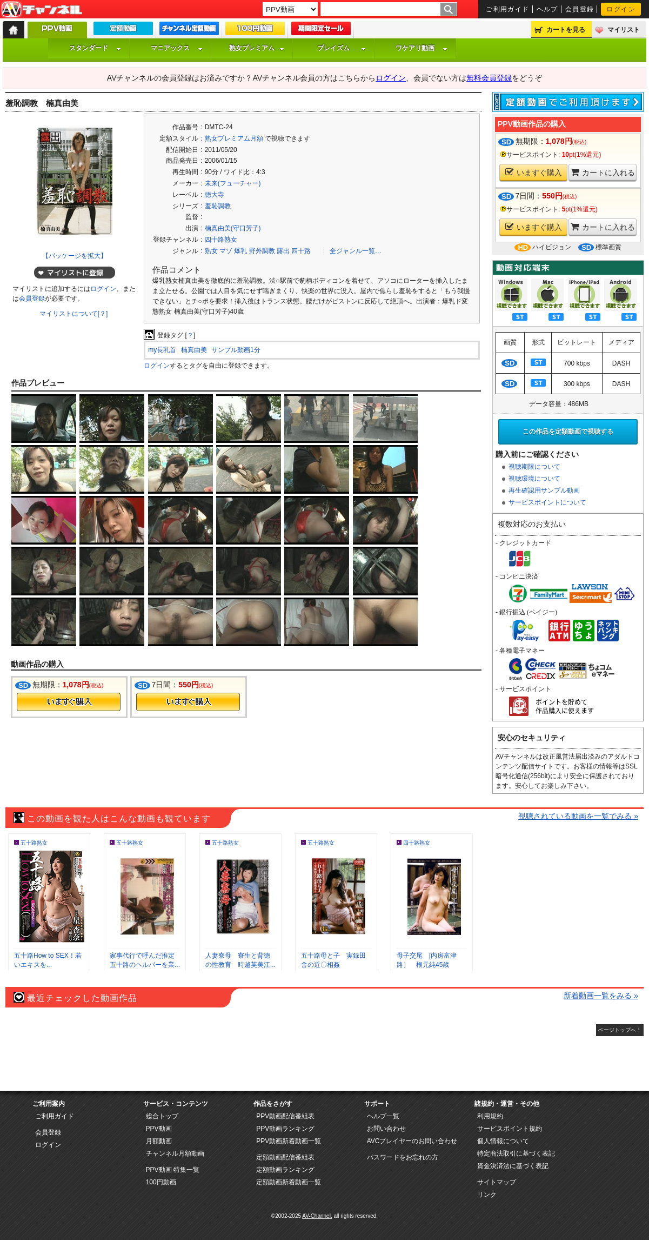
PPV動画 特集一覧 (172, 1169)
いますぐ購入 (533, 172)
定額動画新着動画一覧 (288, 1182)
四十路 (301, 251)
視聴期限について (534, 466)
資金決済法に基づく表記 (512, 1166)
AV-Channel (41, 9)
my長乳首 (162, 350)
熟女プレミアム (256, 48)
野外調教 (262, 251)
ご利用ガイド (508, 9)
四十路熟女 (221, 239)
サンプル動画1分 (235, 350)
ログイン (620, 9)
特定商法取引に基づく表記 (516, 1153)
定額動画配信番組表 (285, 1157)
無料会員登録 (489, 78)
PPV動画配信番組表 (285, 1116)
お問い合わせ (386, 1128)
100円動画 (161, 1182)
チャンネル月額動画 (175, 1153)
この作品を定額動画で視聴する (568, 431)
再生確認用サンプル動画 (544, 490)
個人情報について (503, 1141)
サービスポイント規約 (509, 1128)
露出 (283, 251)
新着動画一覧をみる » (601, 995)
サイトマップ (496, 1182)
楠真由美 (194, 350)
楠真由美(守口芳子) (233, 228)
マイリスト (623, 30)
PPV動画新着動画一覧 (288, 1141)
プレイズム (341, 48)
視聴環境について (534, 478)
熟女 (211, 251)
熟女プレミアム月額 (234, 138)
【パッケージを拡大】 (74, 256)
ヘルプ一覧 (383, 1116)
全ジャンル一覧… (356, 251)
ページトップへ (617, 1030)
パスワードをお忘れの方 (402, 1157)
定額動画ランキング (285, 1169)
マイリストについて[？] (73, 313)
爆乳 (240, 251)
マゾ (225, 251)
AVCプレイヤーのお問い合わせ (412, 1141)
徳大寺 (214, 194)
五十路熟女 (34, 843)
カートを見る (565, 30)
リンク (487, 1194)
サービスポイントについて (547, 502)
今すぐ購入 (69, 702)
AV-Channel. (317, 1216)
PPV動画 (159, 1128)
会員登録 (579, 9)
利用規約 (490, 1116)
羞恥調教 (218, 206)
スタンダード (95, 48)
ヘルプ (547, 9)
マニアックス (177, 48)
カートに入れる (603, 172)
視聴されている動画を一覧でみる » (578, 816)
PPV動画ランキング (285, 1128)
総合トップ (162, 1116)
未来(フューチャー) (233, 183)
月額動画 (159, 1141)
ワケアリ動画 (421, 48)
